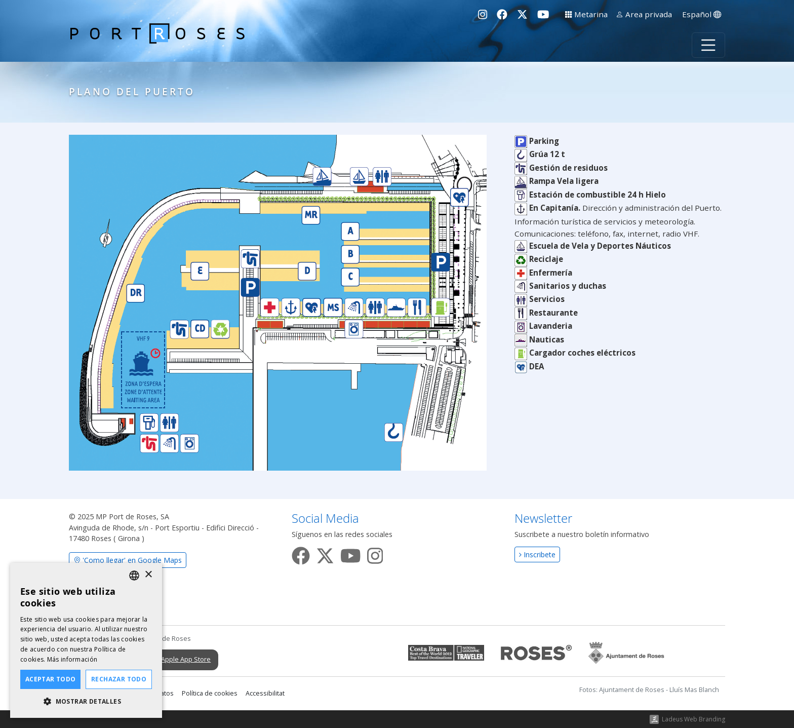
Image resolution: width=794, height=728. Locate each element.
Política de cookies (209, 693)
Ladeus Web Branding (693, 719)
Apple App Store (176, 659)
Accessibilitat (265, 693)
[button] (86, 702)
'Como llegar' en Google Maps (127, 560)
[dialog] (86, 640)
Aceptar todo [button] (50, 679)
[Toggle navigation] (708, 45)
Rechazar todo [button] (118, 679)
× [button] (148, 575)
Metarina (586, 14)
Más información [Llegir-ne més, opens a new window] (72, 659)
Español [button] (701, 14)
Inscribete (537, 554)
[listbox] (134, 575)
